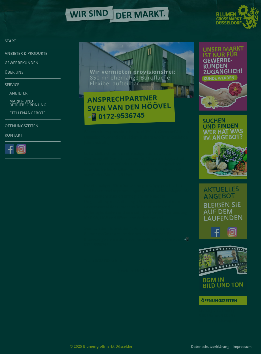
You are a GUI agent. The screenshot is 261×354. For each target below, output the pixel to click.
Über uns (14, 72)
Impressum (242, 346)
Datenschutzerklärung (210, 346)
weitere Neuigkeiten (137, 270)
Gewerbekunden (21, 62)
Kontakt (13, 135)
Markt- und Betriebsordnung (27, 103)
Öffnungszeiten (21, 125)
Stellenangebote (27, 112)
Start (10, 41)
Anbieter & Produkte (26, 53)
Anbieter (18, 93)
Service (12, 84)
